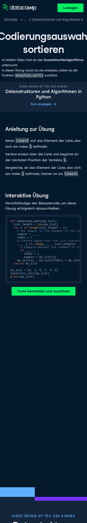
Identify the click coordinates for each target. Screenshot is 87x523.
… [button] (25, 19)
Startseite (11, 19)
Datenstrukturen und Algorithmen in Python (58, 19)
